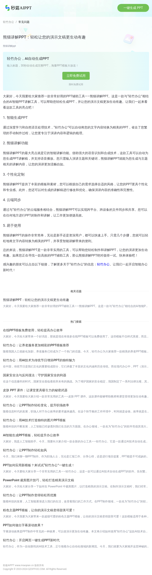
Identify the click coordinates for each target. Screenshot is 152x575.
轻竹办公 (8, 21)
